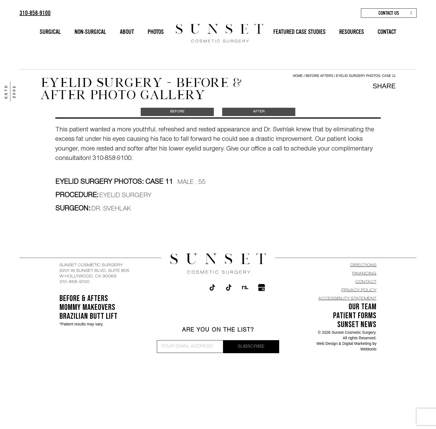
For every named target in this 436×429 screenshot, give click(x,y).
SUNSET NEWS (356, 325)
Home (298, 76)
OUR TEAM (362, 307)
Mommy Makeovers (87, 307)
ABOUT (127, 31)
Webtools (368, 349)
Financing (364, 274)
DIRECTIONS (363, 265)
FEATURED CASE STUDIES (299, 31)
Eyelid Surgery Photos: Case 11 (366, 76)
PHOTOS (156, 31)
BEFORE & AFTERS (84, 298)
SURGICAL (50, 31)
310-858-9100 (35, 12)
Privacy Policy (358, 290)
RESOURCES (351, 31)
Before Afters (320, 76)
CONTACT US (388, 13)
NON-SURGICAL (90, 31)
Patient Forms (354, 316)
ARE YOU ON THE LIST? (218, 330)
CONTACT (387, 31)
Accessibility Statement (347, 299)
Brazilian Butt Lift (89, 316)
